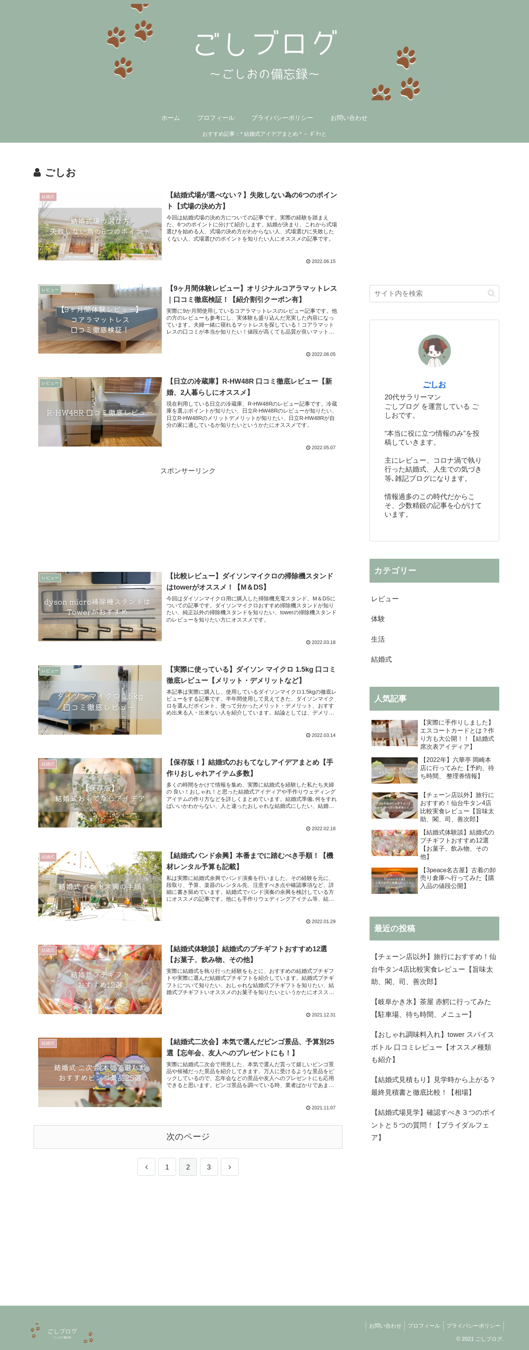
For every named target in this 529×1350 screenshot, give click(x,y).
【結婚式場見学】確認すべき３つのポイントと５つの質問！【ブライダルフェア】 (433, 1125)
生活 (378, 639)
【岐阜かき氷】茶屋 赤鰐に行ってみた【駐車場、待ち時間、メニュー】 (431, 1008)
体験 (378, 619)
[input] (434, 293)
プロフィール (421, 1326)
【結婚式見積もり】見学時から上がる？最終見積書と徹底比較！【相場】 (433, 1086)
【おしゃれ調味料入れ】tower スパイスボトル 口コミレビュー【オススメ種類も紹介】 (432, 1047)
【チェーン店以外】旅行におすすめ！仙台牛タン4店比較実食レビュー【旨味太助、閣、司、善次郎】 (433, 969)
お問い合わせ (381, 1326)
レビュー (385, 599)
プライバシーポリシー (473, 1326)
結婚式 (381, 659)
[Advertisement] (188, 513)
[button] (491, 293)
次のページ (188, 1136)
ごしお (434, 384)
